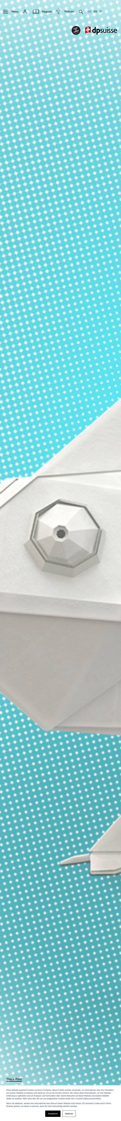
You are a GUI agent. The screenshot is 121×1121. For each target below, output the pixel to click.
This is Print (14, 1079)
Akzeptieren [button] (53, 1114)
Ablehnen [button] (69, 1114)
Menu (15, 11)
